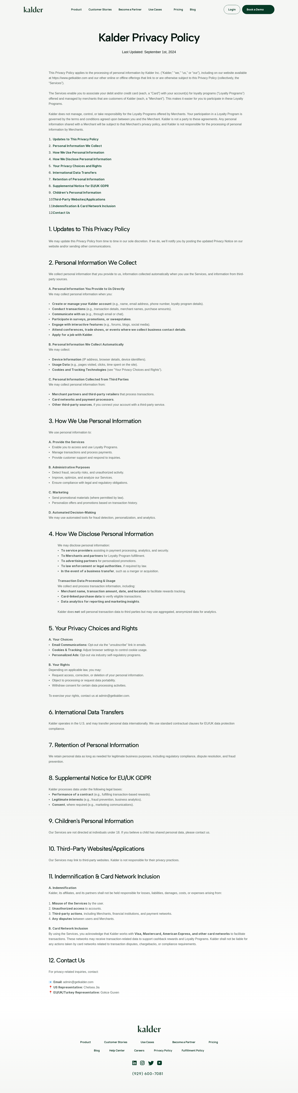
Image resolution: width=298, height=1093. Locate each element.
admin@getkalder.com (114, 695)
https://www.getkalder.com (69, 78)
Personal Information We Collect (77, 146)
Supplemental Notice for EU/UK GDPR (81, 186)
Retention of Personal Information (79, 179)
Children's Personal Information (77, 192)
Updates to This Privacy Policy (75, 139)
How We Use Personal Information (78, 152)
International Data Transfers (75, 172)
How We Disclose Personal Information (82, 159)
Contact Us (61, 213)
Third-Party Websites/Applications (79, 199)
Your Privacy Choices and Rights (77, 166)
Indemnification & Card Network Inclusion (84, 206)
